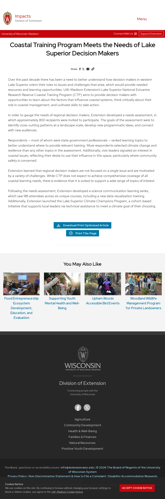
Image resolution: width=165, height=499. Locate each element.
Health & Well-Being (82, 431)
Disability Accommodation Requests (132, 476)
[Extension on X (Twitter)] (87, 410)
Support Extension (151, 33)
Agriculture (82, 419)
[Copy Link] (92, 69)
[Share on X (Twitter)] (83, 70)
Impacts (23, 16)
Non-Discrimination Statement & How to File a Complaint (67, 476)
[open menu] (142, 19)
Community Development (82, 425)
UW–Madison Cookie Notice (67, 492)
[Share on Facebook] (80, 70)
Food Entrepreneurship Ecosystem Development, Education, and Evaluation (21, 308)
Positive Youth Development (82, 449)
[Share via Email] (88, 70)
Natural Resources (82, 443)
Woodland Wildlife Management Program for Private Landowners (143, 303)
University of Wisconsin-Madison (20, 34)
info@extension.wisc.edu (77, 467)
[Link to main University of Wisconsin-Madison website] (82, 369)
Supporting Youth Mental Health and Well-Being (62, 303)
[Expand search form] (154, 19)
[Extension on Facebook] (78, 410)
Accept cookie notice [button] (137, 488)
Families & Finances (82, 437)
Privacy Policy (17, 476)
